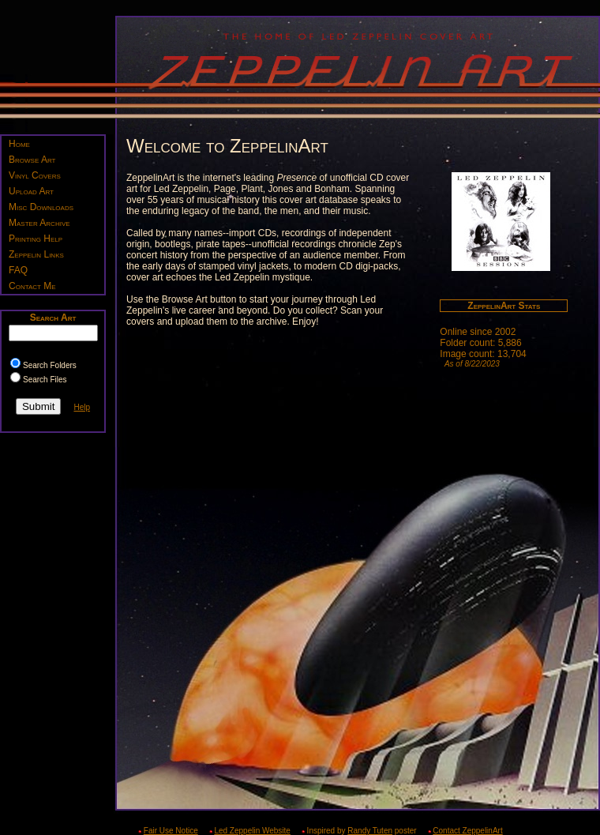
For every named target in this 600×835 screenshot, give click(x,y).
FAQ (18, 270)
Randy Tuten (369, 830)
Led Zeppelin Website (252, 830)
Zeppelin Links (36, 254)
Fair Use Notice (171, 830)
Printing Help (35, 238)
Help (81, 407)
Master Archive (39, 222)
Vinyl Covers (35, 175)
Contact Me (32, 285)
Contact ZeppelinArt (467, 830)
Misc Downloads (41, 207)
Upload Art (31, 191)
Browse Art (32, 159)
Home (19, 143)
